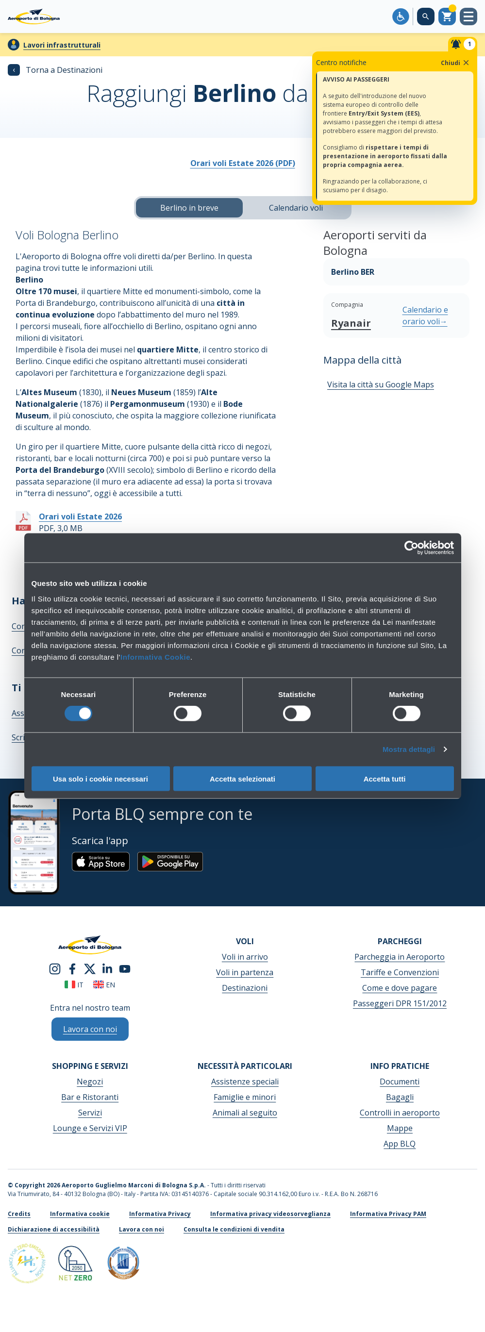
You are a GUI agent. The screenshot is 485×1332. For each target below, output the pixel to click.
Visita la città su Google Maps (380, 384)
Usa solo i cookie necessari (100, 778)
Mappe (400, 1128)
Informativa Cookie (155, 656)
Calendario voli (296, 207)
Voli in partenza (244, 972)
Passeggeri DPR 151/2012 (400, 1003)
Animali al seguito (245, 1112)
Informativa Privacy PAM (388, 1214)
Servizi (90, 1112)
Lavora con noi (141, 1229)
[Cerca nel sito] (426, 16)
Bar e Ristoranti (89, 1097)
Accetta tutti (385, 778)
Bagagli (400, 1097)
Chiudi (455, 62)
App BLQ (400, 1143)
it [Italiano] (74, 984)
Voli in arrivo (245, 956)
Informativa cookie (80, 1214)
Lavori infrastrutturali (61, 45)
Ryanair (351, 323)
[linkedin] (107, 968)
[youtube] (125, 968)
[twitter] (90, 968)
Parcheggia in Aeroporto (399, 956)
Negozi (90, 1081)
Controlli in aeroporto (400, 1112)
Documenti (399, 1081)
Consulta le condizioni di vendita (234, 1229)
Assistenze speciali (245, 1081)
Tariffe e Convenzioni (400, 972)
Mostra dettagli (409, 749)
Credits (19, 1214)
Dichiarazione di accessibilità (54, 1229)
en (104, 984)
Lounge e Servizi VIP (90, 1128)
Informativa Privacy (160, 1214)
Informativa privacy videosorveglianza (270, 1214)
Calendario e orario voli (425, 315)
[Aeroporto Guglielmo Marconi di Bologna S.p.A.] (34, 16)
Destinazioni (245, 987)
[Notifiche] (462, 44)
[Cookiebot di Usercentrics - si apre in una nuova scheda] (411, 548)
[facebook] (72, 968)
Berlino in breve (189, 207)
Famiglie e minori (245, 1097)
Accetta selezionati (242, 778)
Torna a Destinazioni (55, 70)
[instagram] (55, 968)
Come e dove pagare (399, 987)
